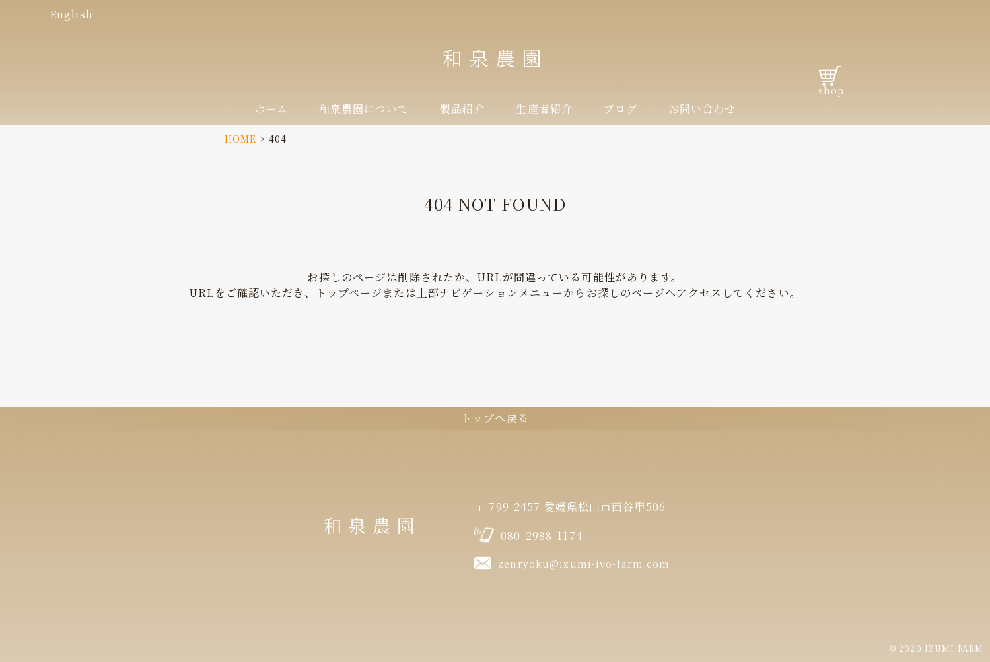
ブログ (620, 108)
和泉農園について (364, 108)
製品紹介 (462, 108)
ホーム (271, 108)
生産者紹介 (544, 108)
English (71, 14)
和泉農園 (495, 57)
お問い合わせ (702, 108)
